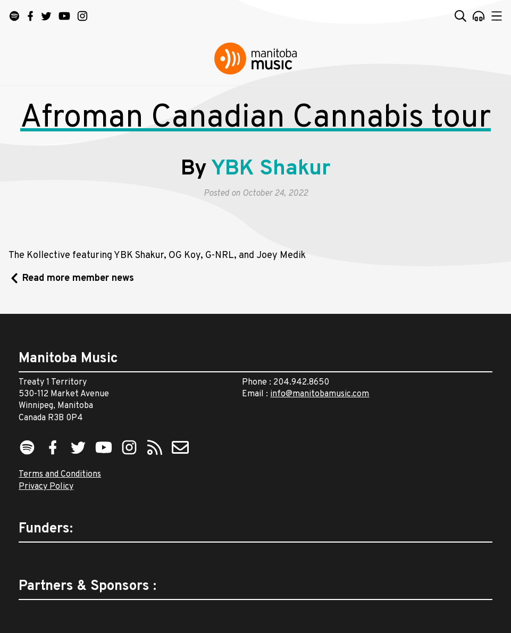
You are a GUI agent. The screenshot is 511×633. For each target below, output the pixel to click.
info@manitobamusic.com (319, 394)
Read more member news (78, 278)
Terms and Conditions (60, 474)
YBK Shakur (271, 169)
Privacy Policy (46, 486)
